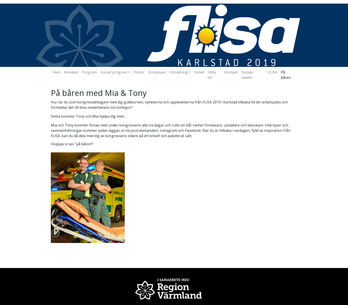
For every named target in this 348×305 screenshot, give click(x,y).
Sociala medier (247, 75)
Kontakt (231, 72)
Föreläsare (157, 72)
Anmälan (71, 72)
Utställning (178, 72)
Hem (56, 72)
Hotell (199, 72)
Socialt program (114, 72)
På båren (286, 75)
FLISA (272, 72)
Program (89, 72)
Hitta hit (212, 75)
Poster (138, 72)
